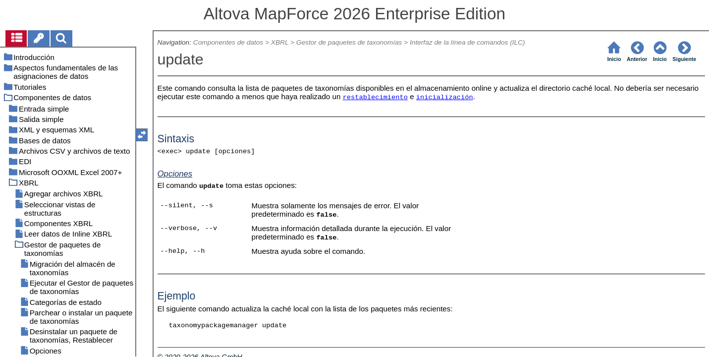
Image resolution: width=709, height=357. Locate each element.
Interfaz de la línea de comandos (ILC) (467, 42)
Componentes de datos (228, 42)
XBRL (279, 42)
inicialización (444, 97)
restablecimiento (375, 97)
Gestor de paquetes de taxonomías (349, 42)
